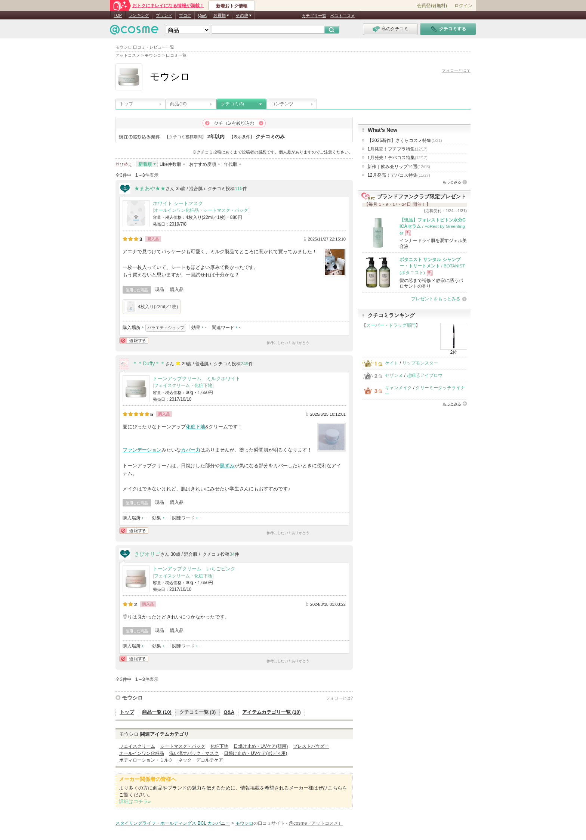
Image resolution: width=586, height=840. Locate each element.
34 (232, 554)
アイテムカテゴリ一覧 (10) (271, 712)
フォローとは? (339, 698)
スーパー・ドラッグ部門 (391, 325)
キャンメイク (398, 387)
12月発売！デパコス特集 (398, 175)
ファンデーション (142, 450)
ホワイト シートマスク (178, 203)
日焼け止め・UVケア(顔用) (261, 746)
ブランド (164, 15)
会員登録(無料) (432, 5)
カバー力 (190, 450)
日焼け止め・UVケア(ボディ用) (255, 753)
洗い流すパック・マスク (194, 753)
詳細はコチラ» (135, 801)
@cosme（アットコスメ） (316, 823)
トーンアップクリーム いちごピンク (194, 568)
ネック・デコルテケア (200, 760)
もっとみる (451, 182)
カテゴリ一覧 (314, 15)
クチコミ (232, 103)
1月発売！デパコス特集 (397, 157)
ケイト (391, 363)
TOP (118, 15)
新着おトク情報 (231, 6)
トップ (126, 103)
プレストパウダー (311, 746)
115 (239, 188)
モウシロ (132, 698)
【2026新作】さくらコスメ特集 (404, 140)
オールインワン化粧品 (176, 210)
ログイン (463, 5)
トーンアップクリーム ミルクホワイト (196, 378)
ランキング (139, 15)
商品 (178, 103)
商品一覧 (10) (157, 712)
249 (245, 363)
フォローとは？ (456, 70)
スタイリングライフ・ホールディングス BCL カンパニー (172, 823)
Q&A (202, 15)
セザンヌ (394, 375)
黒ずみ (227, 465)
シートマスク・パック (225, 210)
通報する (133, 340)
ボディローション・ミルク (146, 760)
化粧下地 (203, 385)
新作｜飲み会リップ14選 (398, 166)
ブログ (185, 15)
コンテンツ (282, 103)
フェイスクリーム (172, 385)
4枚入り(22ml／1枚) (151, 306)
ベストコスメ (342, 15)
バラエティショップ (165, 327)
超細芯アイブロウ (424, 375)
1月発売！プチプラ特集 (397, 149)
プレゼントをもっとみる (435, 298)
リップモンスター (420, 363)
